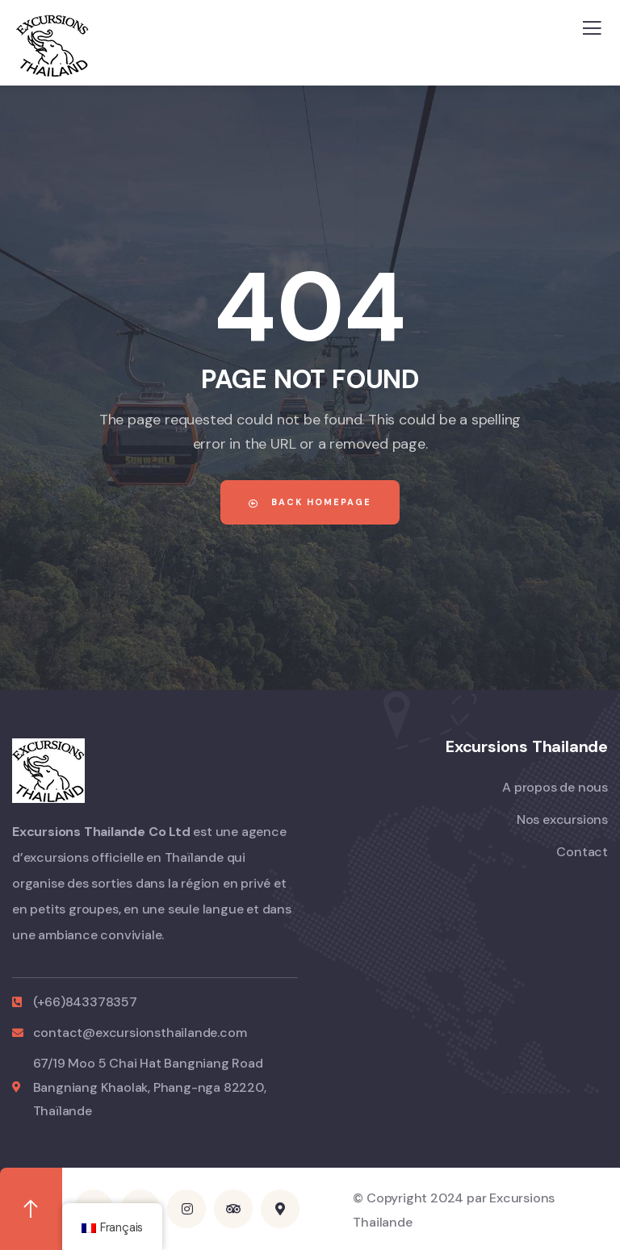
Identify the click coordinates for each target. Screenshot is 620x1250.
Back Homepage (310, 502)
